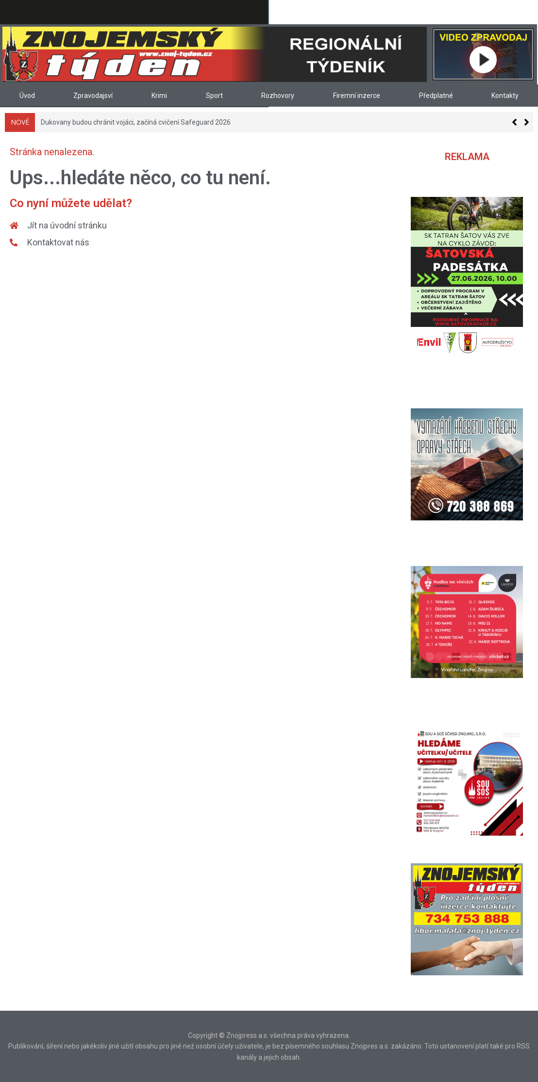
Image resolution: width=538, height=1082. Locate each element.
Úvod (27, 95)
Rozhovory (277, 95)
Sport (214, 95)
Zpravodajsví (93, 95)
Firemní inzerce (356, 95)
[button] (526, 122)
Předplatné (436, 95)
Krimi (159, 95)
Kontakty (505, 95)
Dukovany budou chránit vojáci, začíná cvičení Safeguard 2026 (136, 122)
